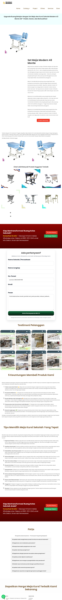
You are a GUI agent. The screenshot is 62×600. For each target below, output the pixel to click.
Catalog (26, 8)
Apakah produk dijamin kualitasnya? (22, 535)
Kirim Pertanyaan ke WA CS (31, 291)
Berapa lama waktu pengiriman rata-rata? (24, 525)
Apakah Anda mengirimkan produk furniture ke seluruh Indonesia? (30, 518)
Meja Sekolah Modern (32, 598)
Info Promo (51, 210)
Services (50, 8)
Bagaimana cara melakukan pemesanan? (23, 521)
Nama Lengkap (31, 248)
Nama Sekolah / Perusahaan (31, 240)
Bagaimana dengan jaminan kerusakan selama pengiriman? (28, 532)
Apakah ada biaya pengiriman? (21, 528)
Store (58, 8)
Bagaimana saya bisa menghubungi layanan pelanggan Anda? (29, 549)
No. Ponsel (31, 256)
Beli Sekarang (46, 98)
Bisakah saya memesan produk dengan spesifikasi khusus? (28, 542)
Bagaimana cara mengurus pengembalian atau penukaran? (28, 539)
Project (35, 8)
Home (18, 8)
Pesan (31, 279)
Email (31, 265)
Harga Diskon (51, 214)
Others (42, 8)
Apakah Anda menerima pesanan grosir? (23, 546)
